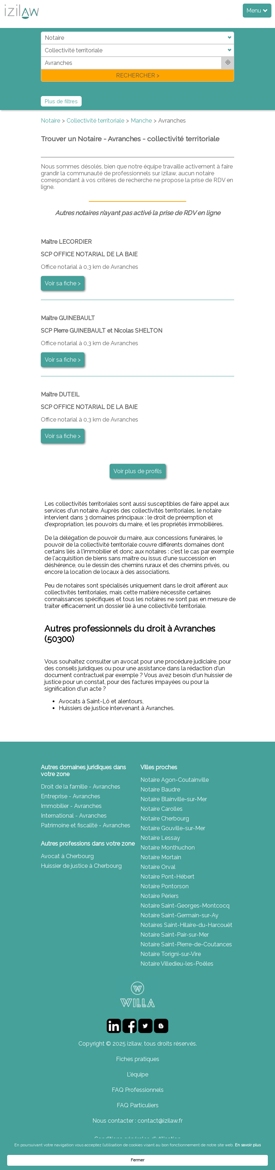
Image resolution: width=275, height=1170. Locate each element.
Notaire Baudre (160, 789)
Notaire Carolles (161, 808)
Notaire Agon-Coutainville (174, 779)
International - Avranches (74, 815)
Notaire (50, 120)
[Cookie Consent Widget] (137, 1157)
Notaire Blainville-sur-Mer (173, 799)
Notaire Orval (157, 867)
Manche (141, 120)
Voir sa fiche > (63, 283)
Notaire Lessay (160, 837)
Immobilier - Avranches (71, 806)
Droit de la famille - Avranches (80, 786)
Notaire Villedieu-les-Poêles (176, 963)
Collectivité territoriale (95, 120)
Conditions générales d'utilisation (137, 1139)
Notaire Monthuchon (167, 847)
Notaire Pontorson (164, 886)
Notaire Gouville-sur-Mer (172, 828)
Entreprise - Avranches (70, 796)
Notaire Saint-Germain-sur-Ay (179, 915)
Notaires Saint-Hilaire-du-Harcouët (186, 925)
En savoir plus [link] (63, 1159)
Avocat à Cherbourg (67, 856)
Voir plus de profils (138, 471)
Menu (256, 10)
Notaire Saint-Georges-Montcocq (185, 905)
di (43, 56)
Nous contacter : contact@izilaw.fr (137, 1120)
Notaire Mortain (160, 857)
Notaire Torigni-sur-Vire (170, 954)
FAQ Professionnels (138, 1089)
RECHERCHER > (137, 75)
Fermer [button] (239, 1157)
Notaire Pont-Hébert (167, 876)
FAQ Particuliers (138, 1105)
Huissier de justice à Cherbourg (81, 865)
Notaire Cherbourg (164, 818)
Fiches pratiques (137, 1059)
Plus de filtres (61, 101)
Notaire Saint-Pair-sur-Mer (174, 934)
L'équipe (137, 1074)
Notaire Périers (159, 896)
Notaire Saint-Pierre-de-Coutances (186, 944)
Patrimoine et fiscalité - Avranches (85, 825)
